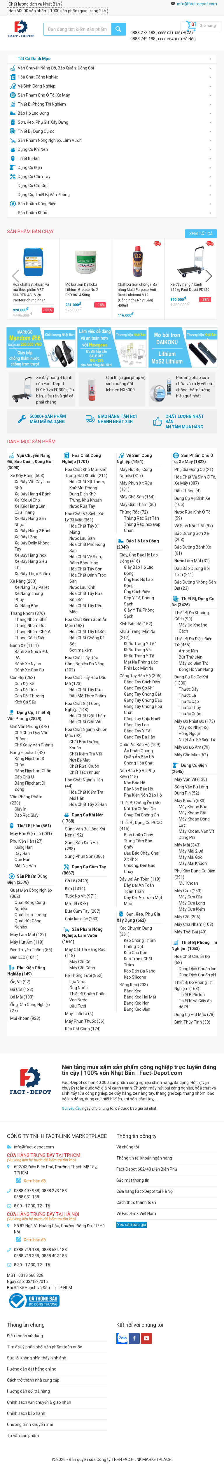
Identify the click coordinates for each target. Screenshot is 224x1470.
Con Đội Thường (29, 696)
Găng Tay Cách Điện (142, 682)
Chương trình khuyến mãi (30, 1424)
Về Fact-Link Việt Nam (136, 1213)
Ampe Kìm (188, 651)
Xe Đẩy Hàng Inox (30, 555)
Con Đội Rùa (26, 689)
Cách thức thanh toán (136, 1202)
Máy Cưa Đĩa (190, 897)
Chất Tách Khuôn (85, 772)
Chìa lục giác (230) (82, 918)
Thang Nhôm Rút (30, 625)
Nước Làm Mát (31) (192, 560)
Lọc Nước (77, 981)
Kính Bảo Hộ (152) (136, 623)
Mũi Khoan (188, 883)
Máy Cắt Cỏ (79, 961)
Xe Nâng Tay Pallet (32, 587)
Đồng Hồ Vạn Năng (196, 669)
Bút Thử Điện (190, 657)
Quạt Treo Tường (30, 914)
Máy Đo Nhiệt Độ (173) (194, 721)
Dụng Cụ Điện (26, 167)
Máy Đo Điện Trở (193, 663)
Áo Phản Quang (138, 750)
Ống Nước (78, 987)
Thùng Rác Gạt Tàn (141, 518)
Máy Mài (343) (187, 845)
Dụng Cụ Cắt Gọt (29, 185)
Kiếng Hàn (24, 847)
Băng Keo (132, 991)
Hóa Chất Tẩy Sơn (85, 569)
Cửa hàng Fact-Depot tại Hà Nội (145, 1191)
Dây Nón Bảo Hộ (138, 789)
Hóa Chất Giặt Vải (85, 722)
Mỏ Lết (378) (76, 903)
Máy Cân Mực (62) (191, 755)
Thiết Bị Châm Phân (87, 993)
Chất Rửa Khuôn (84, 766)
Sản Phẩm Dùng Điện (33, 204)
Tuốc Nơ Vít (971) (81, 896)
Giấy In (21, 809)
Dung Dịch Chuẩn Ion (197, 968)
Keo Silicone (135, 977)
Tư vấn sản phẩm (23, 1435)
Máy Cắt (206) (187, 916)
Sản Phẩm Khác (28, 213)
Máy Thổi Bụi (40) (190, 932)
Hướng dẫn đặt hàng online (31, 1369)
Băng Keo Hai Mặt (140, 997)
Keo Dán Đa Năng (139, 971)
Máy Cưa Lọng (192, 903)
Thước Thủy (190, 707)
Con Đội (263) (22, 677)
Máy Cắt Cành (82, 968)
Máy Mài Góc (190, 857)
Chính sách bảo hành (26, 1413)
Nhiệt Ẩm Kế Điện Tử (197, 739)
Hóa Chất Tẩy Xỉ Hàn (88, 804)
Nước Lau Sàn (82, 538)
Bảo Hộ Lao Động (29, 113)
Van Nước (78, 1000)
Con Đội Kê (24, 683)
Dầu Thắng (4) (187, 490)
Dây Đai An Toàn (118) (140, 879)
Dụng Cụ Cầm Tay (30, 176)
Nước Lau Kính (82, 587)
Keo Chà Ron (135, 952)
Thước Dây (189, 689)
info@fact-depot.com (197, 3)
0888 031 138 (169, 33)
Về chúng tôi (127, 1147)
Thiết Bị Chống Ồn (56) (140, 802)
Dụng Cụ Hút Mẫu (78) (194, 1014)
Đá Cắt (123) (21, 989)
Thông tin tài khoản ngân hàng (144, 1158)
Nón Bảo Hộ (134, 783)
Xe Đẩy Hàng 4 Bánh (33, 494)
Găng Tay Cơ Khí (138, 688)
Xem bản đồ (35, 1181)
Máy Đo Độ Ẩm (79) (192, 747)
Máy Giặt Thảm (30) (138, 504)
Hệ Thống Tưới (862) (84, 975)
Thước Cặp (189, 701)
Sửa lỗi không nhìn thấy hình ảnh (36, 1358)
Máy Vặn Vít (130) (190, 779)
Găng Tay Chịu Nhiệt (142, 718)
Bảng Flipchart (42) (27, 752)
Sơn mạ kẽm (80, 650)
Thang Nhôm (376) (27, 613)
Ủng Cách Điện (137, 591)
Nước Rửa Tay (82, 506)
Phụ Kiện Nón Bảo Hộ (143, 795)
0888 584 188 (169, 39)
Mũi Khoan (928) (25, 1018)
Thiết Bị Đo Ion (192, 994)
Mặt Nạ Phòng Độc (141, 662)
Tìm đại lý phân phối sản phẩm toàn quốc (44, 1347)
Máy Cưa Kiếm (192, 909)
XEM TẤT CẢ (201, 233)
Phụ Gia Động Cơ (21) (193, 469)
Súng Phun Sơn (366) (84, 856)
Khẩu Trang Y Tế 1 (140, 643)
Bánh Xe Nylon (28, 663)
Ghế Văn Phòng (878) (29, 726)
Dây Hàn (22, 853)
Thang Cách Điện (30, 638)
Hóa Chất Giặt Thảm (87, 715)
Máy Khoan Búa (193, 806)
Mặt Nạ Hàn (25, 865)
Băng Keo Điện (137, 1009)
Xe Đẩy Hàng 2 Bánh (33, 530)
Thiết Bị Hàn (25, 158)
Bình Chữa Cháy (138, 834)
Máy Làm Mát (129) (28, 934)
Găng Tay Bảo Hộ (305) (141, 675)
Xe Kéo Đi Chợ (27, 500)
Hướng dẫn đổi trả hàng (28, 1391)
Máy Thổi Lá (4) (79, 1013)
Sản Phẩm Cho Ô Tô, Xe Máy (40, 95)
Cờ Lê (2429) (76, 881)
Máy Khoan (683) (190, 800)
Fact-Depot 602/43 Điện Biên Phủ (146, 1169)
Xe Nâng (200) (23, 581)
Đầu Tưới (77, 1006)
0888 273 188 (143, 32)
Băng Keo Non (137, 1003)
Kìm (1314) (75, 888)
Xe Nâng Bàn (26, 605)
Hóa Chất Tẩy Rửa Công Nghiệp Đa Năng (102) (84, 663)
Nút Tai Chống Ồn (140, 808)
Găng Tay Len (136, 724)
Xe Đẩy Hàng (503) (27, 475)
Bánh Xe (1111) (24, 645)
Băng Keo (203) (134, 984)
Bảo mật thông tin (132, 1180)
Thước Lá (187, 695)
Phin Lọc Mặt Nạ (138, 668)
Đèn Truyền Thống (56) (31, 949)
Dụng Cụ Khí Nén (29, 149)
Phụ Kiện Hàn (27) (26, 841)
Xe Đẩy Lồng (26, 537)
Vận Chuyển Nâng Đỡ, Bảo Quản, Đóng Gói (52, 68)
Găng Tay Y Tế (137, 731)
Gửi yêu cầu (71, 1108)
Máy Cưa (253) (188, 890)
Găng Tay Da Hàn (139, 737)
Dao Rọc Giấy (26, 815)
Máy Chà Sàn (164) (137, 497)
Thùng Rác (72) (134, 512)
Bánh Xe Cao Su (29, 670)
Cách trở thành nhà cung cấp (33, 1380)
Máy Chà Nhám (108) (193, 924)
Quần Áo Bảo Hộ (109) (140, 744)
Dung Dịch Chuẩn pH (197, 975)
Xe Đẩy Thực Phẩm (32, 573)
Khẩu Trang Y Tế (139, 656)
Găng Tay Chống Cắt (142, 694)
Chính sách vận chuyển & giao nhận (39, 1402)
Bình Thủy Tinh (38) (192, 1022)
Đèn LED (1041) (24, 957)
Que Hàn (22, 859)
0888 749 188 (143, 38)
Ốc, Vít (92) (20, 982)
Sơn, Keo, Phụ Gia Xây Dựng (39, 122)
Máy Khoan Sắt (192, 813)
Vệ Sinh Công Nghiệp (32, 86)
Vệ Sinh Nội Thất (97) (193, 525)
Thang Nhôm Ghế (30, 619)
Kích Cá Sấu (25, 702)
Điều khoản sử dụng (25, 1335)
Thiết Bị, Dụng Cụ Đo (32, 131)
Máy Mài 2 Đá (191, 851)
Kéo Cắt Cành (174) (83, 1028)
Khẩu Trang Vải (138, 649)
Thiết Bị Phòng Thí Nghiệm (38, 104)
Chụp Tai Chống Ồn (141, 815)
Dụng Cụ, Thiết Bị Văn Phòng (40, 195)
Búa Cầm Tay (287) (82, 911)
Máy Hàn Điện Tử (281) (31, 833)
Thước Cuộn (190, 713)
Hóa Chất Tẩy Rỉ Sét (87, 631)
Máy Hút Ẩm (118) (26, 942)
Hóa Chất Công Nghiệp (34, 77)
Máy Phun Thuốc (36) (84, 1021)
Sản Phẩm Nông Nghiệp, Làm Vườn (46, 140)
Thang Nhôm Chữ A (33, 631)
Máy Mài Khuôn (193, 863)
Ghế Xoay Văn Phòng (34, 745)
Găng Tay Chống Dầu (143, 700)
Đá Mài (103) (22, 997)
